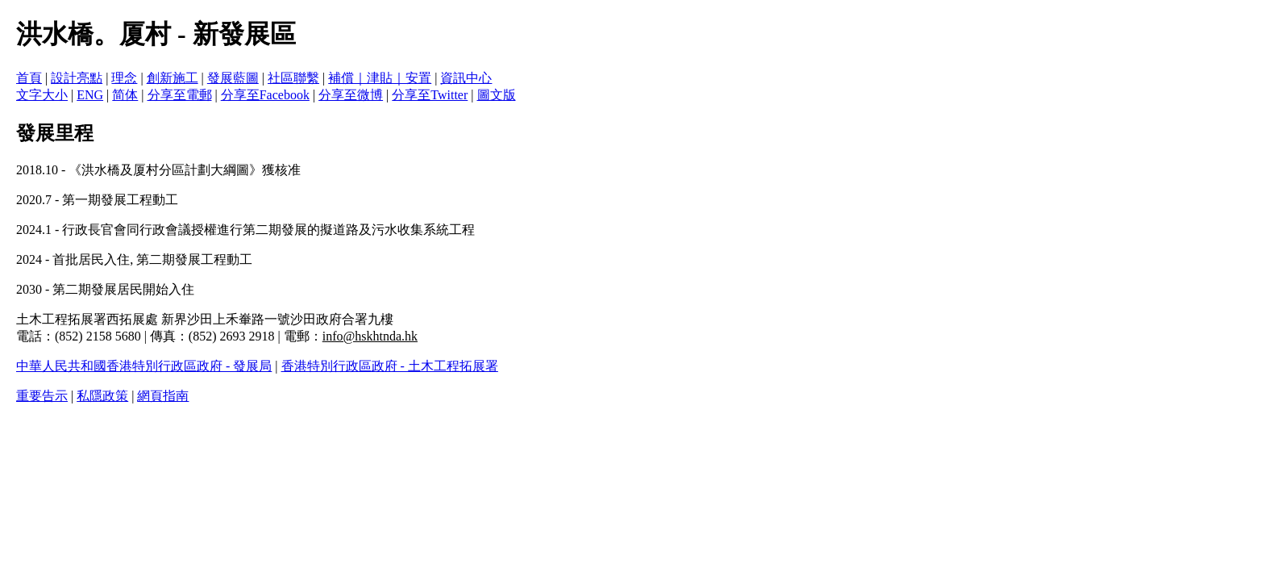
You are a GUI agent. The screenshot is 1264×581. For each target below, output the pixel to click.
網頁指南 (163, 396)
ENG (90, 95)
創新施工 (172, 78)
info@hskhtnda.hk (370, 336)
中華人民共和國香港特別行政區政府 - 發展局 (144, 366)
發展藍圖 (233, 78)
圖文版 (496, 95)
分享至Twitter (430, 95)
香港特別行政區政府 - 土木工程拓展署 (389, 366)
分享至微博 (350, 95)
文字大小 (42, 95)
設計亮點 (76, 78)
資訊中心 (466, 78)
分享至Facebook (265, 95)
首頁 (29, 78)
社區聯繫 (293, 78)
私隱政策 (102, 396)
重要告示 (42, 396)
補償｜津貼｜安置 (379, 78)
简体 (125, 95)
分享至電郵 (180, 95)
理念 (124, 78)
